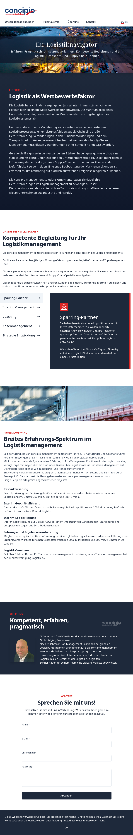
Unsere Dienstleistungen (19, 22)
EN (126, 21)
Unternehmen (29, 752)
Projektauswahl (51, 22)
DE (122, 21)
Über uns (73, 22)
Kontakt (90, 22)
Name (26, 724)
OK (66, 827)
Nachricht (28, 766)
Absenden (66, 795)
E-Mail (26, 738)
